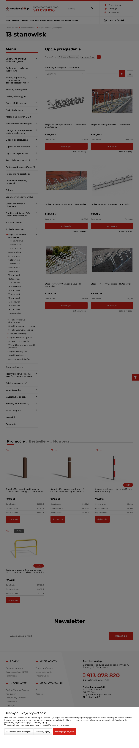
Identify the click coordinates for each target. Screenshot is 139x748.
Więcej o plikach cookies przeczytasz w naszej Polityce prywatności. (36, 725)
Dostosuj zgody (43, 732)
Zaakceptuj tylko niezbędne (19, 732)
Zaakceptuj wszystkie (64, 732)
